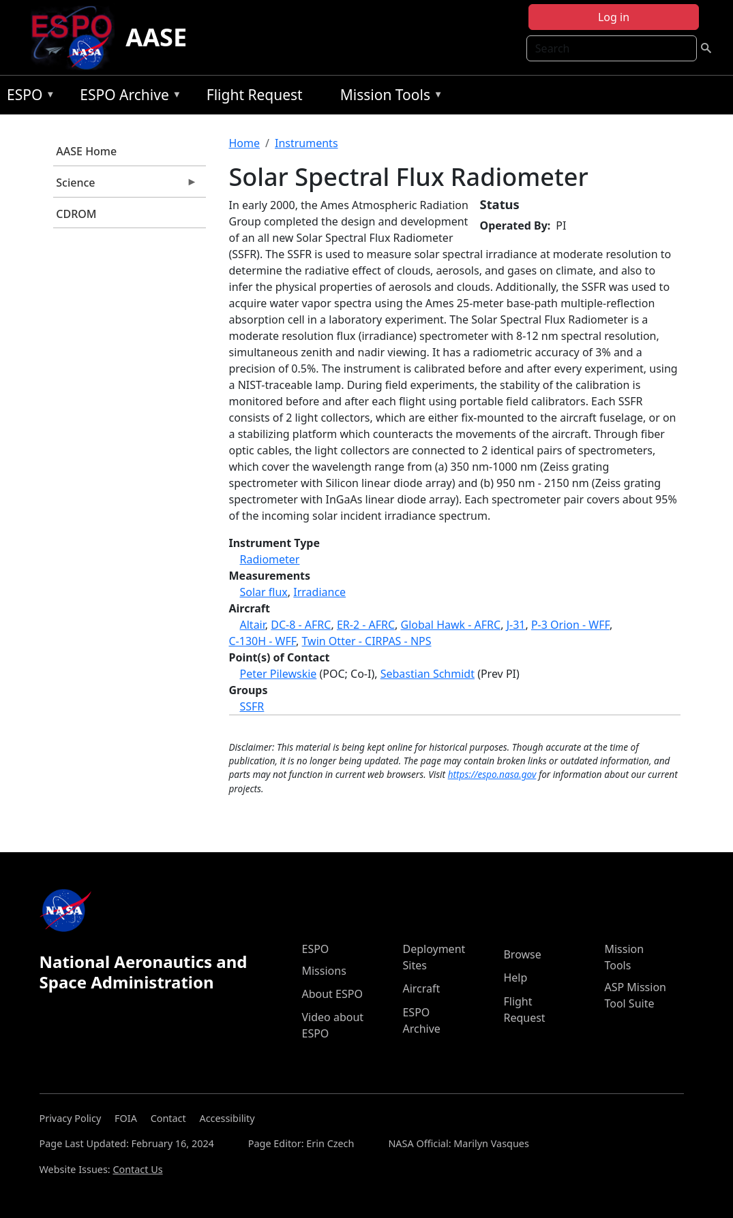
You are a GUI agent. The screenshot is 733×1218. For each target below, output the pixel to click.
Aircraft (421, 988)
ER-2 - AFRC (366, 624)
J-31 (516, 624)
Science (125, 186)
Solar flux (264, 591)
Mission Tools (388, 97)
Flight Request (255, 94)
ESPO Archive (127, 97)
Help (515, 977)
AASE (156, 37)
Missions (323, 970)
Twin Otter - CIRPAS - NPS (367, 641)
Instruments (306, 143)
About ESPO (331, 993)
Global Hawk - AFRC (451, 624)
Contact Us (137, 1169)
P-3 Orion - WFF (570, 624)
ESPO (27, 97)
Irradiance (319, 591)
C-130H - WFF (263, 641)
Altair (252, 624)
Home (244, 143)
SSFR (252, 706)
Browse (522, 954)
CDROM (76, 213)
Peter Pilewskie (278, 673)
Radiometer (270, 559)
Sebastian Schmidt (427, 673)
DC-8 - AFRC (301, 624)
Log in (613, 17)
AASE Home (86, 151)
